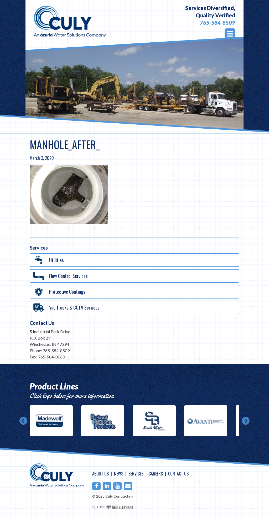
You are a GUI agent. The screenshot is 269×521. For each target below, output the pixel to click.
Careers (156, 474)
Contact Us (42, 323)
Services (135, 474)
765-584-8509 (217, 22)
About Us (100, 474)
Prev (23, 421)
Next (245, 421)
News (118, 474)
